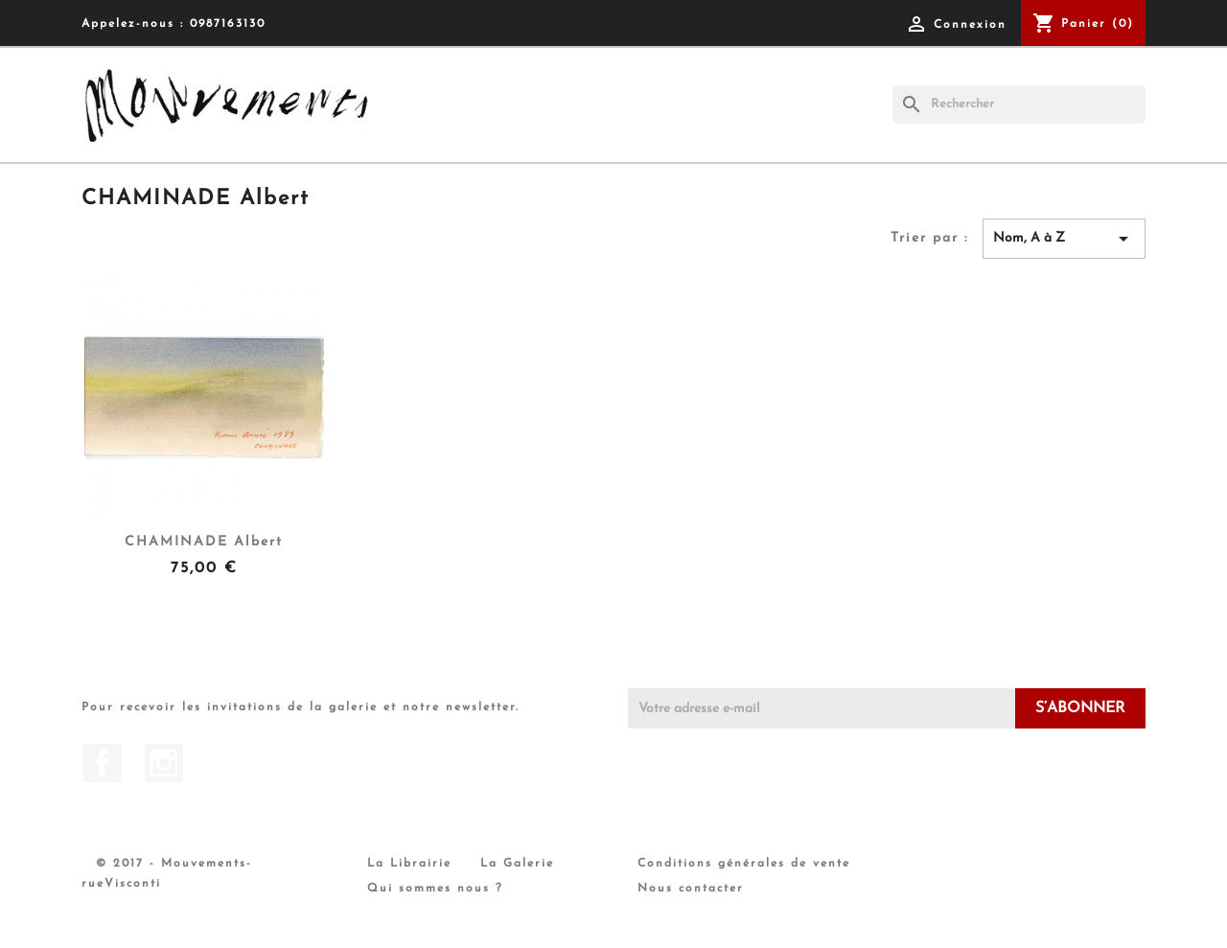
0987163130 (228, 24)
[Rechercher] (1019, 104)
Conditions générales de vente (743, 863)
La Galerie (517, 863)
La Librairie (409, 863)
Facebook (102, 763)
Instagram (164, 763)
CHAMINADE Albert (204, 542)
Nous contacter (690, 888)
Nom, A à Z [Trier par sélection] (1064, 238)
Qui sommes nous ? (435, 888)
